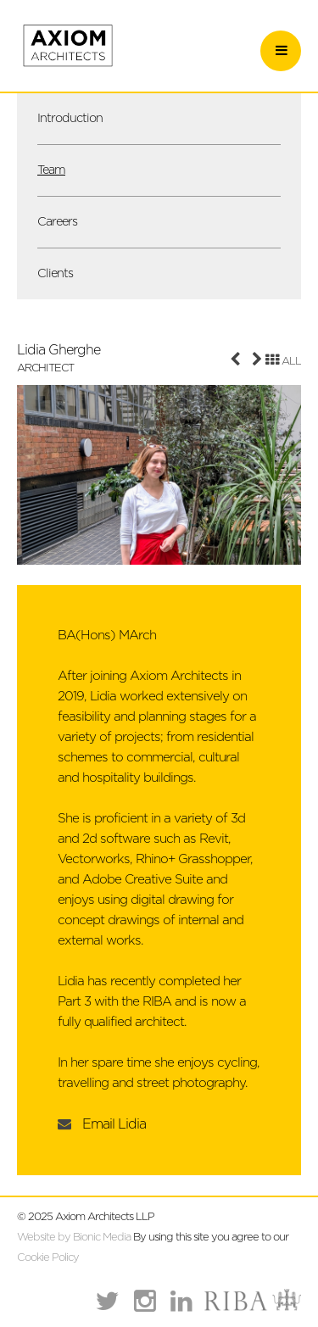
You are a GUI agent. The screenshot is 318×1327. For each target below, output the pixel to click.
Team (51, 170)
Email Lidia (114, 1124)
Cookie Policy (48, 1257)
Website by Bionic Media (74, 1237)
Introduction (70, 118)
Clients (55, 273)
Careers (57, 221)
